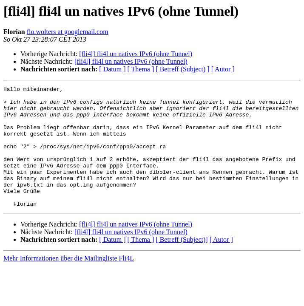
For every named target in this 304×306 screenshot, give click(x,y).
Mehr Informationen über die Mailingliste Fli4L (68, 282)
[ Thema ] (141, 69)
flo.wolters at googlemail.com (67, 31)
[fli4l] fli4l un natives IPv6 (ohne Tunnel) (135, 53)
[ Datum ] (112, 69)
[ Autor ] (223, 69)
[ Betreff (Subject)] (181, 263)
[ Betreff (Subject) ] (182, 69)
